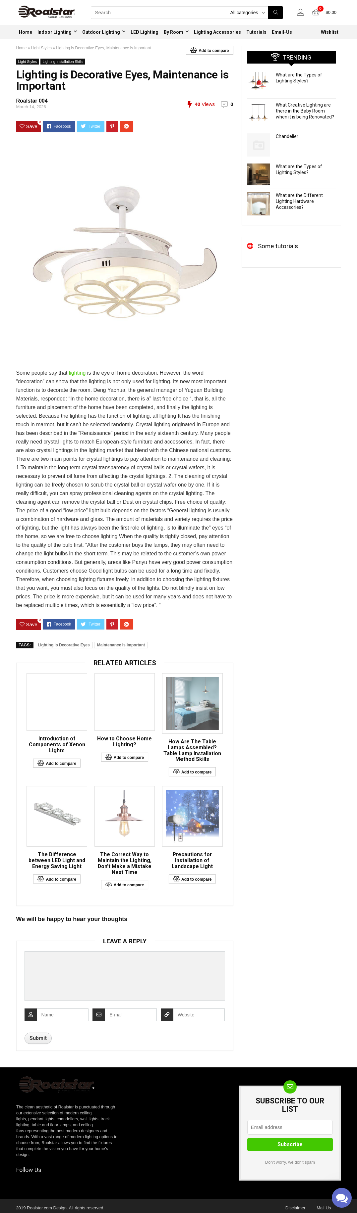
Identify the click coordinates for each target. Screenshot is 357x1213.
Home (25, 32)
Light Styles (41, 48)
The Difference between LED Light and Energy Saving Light (57, 861)
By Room (173, 32)
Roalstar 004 (32, 101)
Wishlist (329, 32)
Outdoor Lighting (101, 32)
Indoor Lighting (54, 32)
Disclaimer (295, 1208)
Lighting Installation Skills (62, 62)
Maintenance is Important (121, 645)
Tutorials (256, 32)
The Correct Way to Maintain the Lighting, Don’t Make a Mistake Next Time (124, 864)
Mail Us (324, 1208)
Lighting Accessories (217, 32)
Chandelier (287, 136)
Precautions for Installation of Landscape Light (192, 861)
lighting (77, 373)
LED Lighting (144, 32)
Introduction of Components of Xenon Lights (57, 745)
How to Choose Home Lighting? (124, 742)
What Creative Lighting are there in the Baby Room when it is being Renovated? (305, 110)
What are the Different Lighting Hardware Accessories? (299, 201)
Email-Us (282, 32)
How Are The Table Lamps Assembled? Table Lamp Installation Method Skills (192, 751)
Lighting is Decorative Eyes (64, 645)
